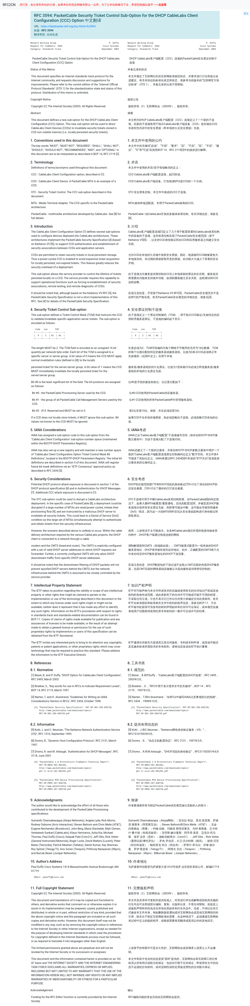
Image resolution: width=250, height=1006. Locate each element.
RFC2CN (9, 5)
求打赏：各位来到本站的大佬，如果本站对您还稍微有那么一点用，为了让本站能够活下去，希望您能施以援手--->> (93, 4)
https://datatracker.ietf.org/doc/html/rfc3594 (68, 26)
